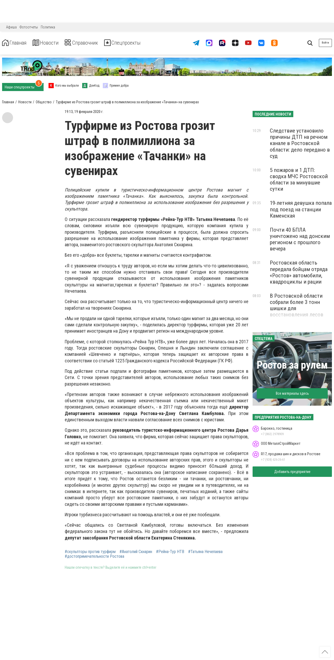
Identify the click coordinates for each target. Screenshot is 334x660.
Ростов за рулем (292, 365)
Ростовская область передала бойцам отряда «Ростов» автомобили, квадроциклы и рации (298, 272)
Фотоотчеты (29, 27)
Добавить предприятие (292, 472)
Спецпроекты (139, 42)
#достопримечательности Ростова (94, 556)
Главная (16, 42)
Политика (48, 27)
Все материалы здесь (292, 393)
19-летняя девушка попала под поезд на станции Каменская (301, 209)
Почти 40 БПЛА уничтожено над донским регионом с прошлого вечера (300, 239)
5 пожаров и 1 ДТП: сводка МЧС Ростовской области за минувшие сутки (299, 179)
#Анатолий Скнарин (136, 551)
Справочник (92, 42)
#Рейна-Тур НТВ (170, 551)
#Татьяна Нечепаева (205, 551)
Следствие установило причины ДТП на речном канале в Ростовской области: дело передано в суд (300, 143)
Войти (325, 42)
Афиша (11, 27)
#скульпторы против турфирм (90, 551)
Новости (52, 42)
